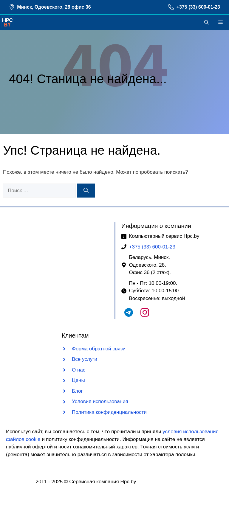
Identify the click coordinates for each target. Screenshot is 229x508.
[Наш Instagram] (144, 315)
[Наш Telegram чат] (128, 315)
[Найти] (86, 191)
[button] (206, 22)
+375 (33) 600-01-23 (198, 7)
